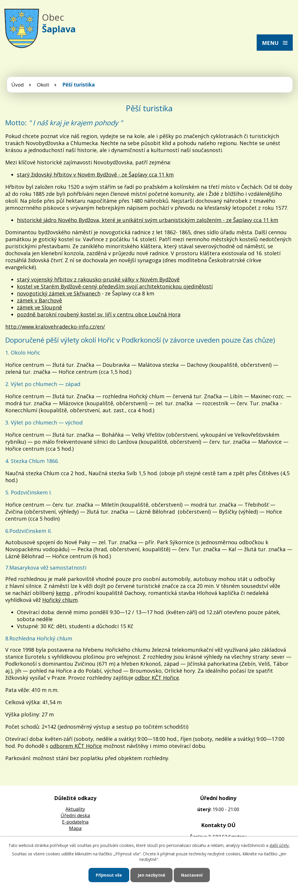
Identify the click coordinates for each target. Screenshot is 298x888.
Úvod (17, 84)
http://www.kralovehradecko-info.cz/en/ (55, 326)
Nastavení (192, 875)
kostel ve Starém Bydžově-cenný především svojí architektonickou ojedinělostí (115, 286)
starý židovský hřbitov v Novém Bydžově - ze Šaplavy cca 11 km (95, 174)
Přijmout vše (109, 875)
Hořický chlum (60, 599)
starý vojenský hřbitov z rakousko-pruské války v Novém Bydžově (98, 279)
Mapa (75, 828)
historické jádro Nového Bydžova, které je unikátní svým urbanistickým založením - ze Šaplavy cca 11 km (147, 219)
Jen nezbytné (151, 875)
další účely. (279, 845)
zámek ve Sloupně (39, 307)
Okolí (43, 84)
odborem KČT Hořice (76, 745)
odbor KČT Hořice (157, 677)
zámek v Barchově (39, 300)
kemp (63, 592)
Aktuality (75, 809)
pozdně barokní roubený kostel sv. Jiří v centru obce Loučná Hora (98, 314)
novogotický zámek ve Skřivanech (58, 293)
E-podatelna (75, 822)
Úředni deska (75, 815)
